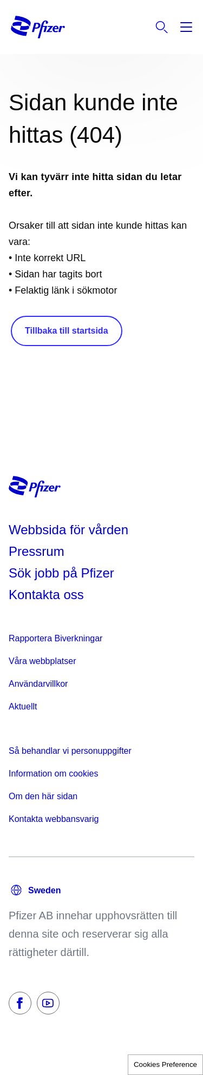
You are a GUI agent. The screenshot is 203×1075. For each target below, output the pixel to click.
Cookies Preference (165, 1064)
